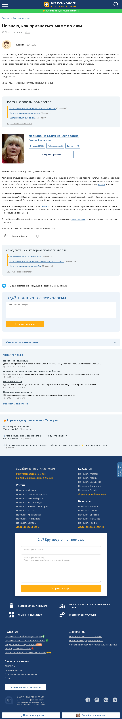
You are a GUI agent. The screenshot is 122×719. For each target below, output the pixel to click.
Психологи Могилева (89, 518)
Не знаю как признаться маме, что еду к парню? (32, 108)
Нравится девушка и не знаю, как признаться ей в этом (31, 371)
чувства (101, 184)
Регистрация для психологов (25, 687)
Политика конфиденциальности (86, 640)
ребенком (45, 206)
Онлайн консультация (30, 614)
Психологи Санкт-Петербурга (31, 494)
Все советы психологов (15, 403)
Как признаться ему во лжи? (22, 117)
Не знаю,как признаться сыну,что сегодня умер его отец (36, 261)
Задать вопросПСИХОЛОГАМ (119, 469)
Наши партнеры (13, 670)
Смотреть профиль (51, 154)
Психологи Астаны (87, 477)
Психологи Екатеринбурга (29, 502)
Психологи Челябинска (28, 518)
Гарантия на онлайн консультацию (23, 636)
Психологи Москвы (26, 490)
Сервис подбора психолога (32, 605)
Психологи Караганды (89, 486)
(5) (55, 146)
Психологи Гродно (88, 522)
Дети (27, 32)
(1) (73, 146)
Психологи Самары (26, 522)
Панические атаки (12, 381)
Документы (77, 632)
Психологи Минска (88, 506)
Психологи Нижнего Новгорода (32, 506)
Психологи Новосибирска (29, 498)
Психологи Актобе (87, 490)
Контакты (10, 665)
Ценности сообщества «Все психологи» (25, 652)
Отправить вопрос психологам (21, 674)
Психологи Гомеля (87, 510)
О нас (7, 678)
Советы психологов (22, 18)
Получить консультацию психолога (61, 10)
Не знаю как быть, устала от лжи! (25, 256)
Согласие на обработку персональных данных (93, 644)
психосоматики (78, 219)
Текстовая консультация (82, 614)
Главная (5, 18)
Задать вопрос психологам (19, 123)
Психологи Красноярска (28, 514)
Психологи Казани (25, 510)
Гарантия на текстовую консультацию (25, 640)
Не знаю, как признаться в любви (25, 266)
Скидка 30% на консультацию (20, 644)
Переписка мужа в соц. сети (17, 392)
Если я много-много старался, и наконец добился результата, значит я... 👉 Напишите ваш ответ (56, 445)
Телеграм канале (58, 286)
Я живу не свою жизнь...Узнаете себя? (17, 427)
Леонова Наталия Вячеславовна (54, 136)
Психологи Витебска (88, 514)
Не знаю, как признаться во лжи (24, 113)
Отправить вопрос (61, 588)
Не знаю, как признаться (15, 360)
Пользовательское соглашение (85, 636)
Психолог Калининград (40, 140)
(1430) (37, 146)
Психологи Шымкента (89, 481)
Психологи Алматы (88, 473)
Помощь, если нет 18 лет (18, 648)
